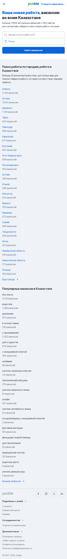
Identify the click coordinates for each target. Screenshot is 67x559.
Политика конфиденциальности (17, 548)
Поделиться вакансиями (14, 525)
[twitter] (54, 494)
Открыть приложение (53, 4)
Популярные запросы (12, 536)
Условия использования (13, 544)
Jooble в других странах (13, 540)
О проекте (7, 506)
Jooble (19, 555)
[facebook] (38, 494)
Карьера (6, 514)
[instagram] (46, 494)
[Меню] (4, 4)
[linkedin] (62, 494)
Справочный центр (11, 510)
